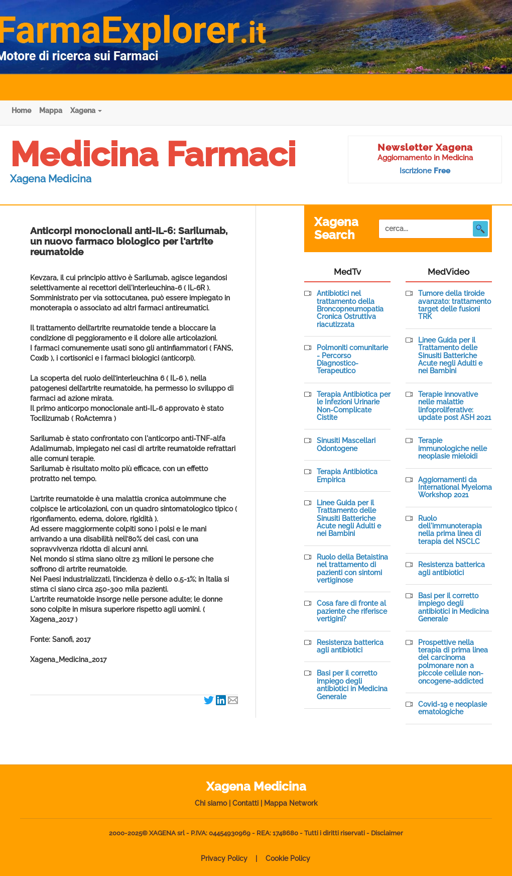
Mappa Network (291, 803)
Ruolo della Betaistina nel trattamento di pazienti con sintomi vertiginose (352, 569)
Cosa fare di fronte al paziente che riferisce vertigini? (352, 611)
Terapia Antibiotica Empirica (347, 475)
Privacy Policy (224, 858)
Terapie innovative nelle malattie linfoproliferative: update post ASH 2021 (454, 406)
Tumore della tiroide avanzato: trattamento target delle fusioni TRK (454, 305)
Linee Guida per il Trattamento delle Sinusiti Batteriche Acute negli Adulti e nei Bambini (349, 518)
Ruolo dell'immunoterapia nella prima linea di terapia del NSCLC (450, 530)
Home (21, 110)
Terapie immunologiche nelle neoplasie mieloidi (452, 448)
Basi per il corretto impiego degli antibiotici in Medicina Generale (352, 685)
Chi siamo (211, 803)
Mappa (50, 110)
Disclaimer (387, 833)
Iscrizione (425, 170)
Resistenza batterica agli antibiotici (350, 646)
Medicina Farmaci (153, 154)
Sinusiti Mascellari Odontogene (346, 444)
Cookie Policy (288, 858)
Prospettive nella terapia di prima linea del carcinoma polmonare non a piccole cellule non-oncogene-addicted (453, 662)
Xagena (86, 110)
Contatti (245, 803)
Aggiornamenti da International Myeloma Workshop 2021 (455, 487)
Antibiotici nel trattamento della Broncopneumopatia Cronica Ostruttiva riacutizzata (350, 309)
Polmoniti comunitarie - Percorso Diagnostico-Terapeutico (352, 359)
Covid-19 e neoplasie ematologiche (452, 708)
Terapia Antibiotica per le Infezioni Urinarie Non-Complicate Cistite (354, 406)
